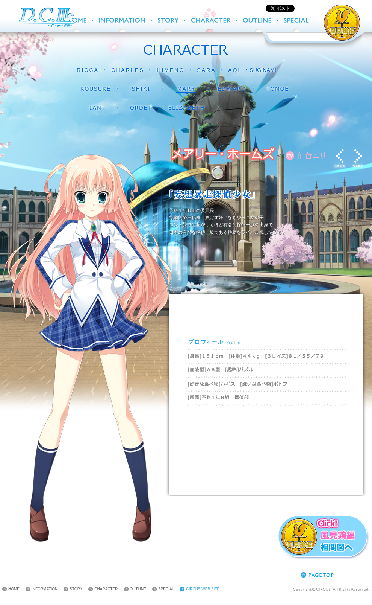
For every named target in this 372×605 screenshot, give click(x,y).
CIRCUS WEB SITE (202, 589)
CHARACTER (106, 589)
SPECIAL (166, 589)
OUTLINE (138, 589)
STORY (76, 589)
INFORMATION (44, 589)
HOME (14, 589)
